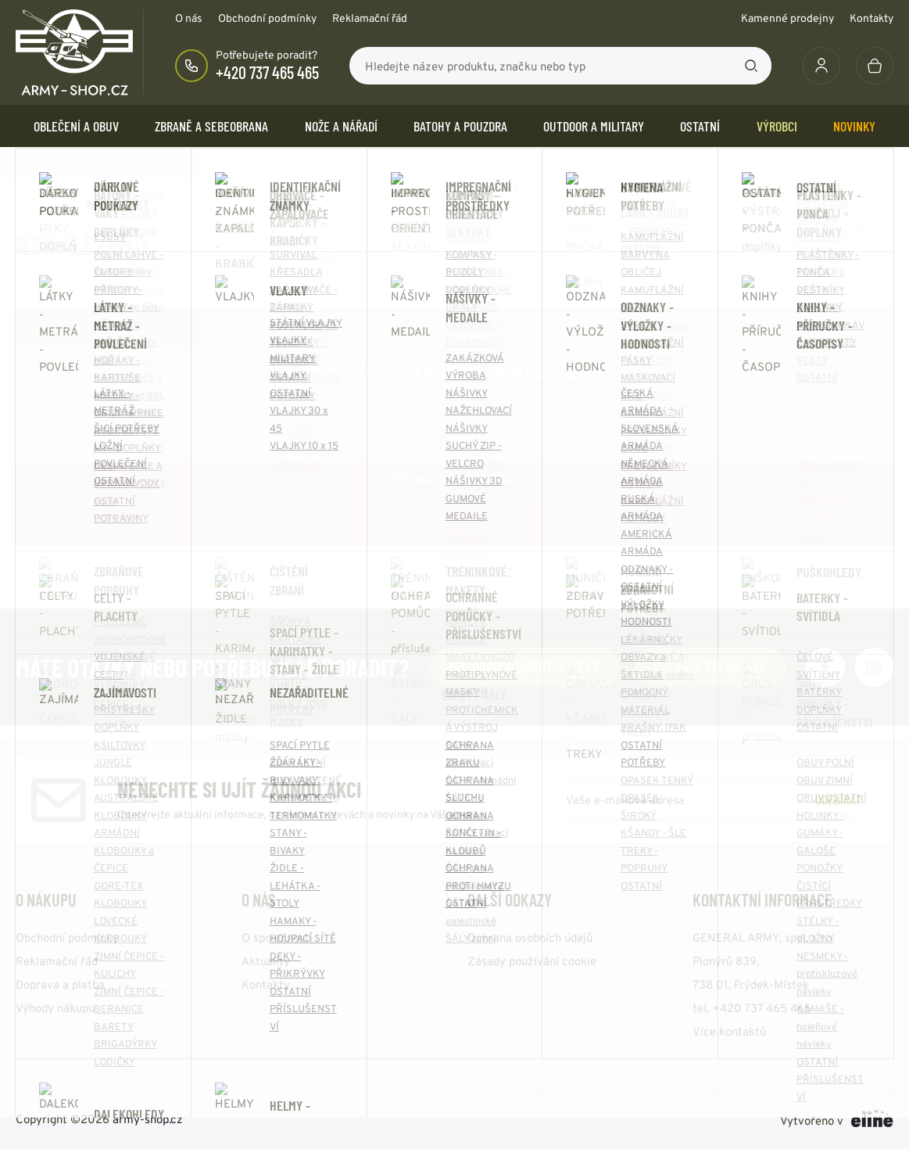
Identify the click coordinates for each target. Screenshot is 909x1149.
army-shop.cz (148, 1119)
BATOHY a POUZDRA (460, 126)
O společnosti (277, 937)
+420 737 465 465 (267, 72)
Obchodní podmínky (267, 18)
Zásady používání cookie (531, 961)
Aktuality (266, 961)
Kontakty (871, 18)
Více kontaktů (729, 1031)
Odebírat (838, 799)
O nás (188, 18)
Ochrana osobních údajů (529, 937)
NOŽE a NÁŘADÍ (341, 126)
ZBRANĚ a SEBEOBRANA (211, 126)
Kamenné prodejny (787, 18)
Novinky (854, 126)
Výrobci (777, 126)
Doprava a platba (60, 984)
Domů (20, 163)
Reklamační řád (369, 18)
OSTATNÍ (700, 126)
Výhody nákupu (55, 1007)
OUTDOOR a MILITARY (593, 126)
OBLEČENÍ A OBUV (76, 126)
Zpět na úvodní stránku (455, 478)
